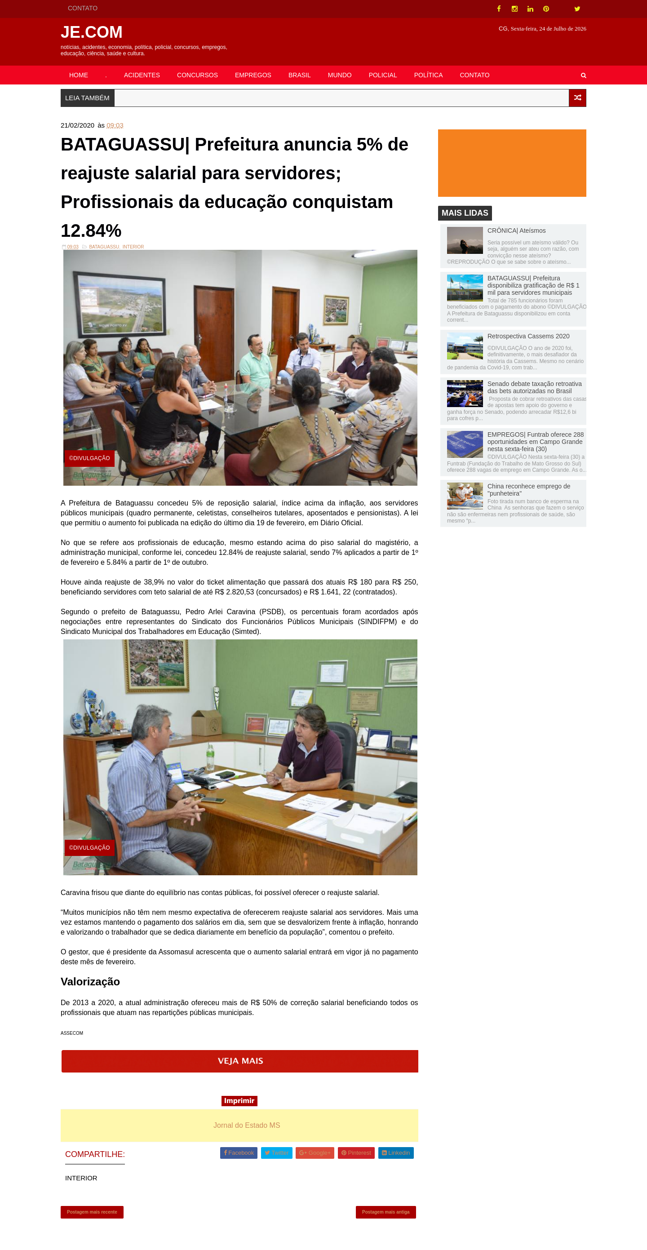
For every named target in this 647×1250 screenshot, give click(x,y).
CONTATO (82, 8)
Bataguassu (104, 246)
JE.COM (92, 32)
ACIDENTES (142, 75)
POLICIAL (383, 75)
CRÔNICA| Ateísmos (516, 230)
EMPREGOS (253, 75)
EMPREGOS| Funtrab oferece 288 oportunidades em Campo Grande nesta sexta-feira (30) (535, 441)
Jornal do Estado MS (246, 1125)
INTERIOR (133, 246)
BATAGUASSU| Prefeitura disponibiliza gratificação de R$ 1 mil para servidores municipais (533, 285)
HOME (78, 75)
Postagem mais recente (92, 1212)
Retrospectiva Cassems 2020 (528, 336)
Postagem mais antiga (386, 1212)
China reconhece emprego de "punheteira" (528, 490)
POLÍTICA (428, 75)
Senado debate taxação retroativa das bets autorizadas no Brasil (534, 387)
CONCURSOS (197, 75)
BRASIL (299, 75)
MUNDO (340, 75)
